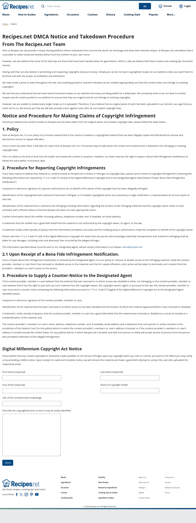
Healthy (101, 477)
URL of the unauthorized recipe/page (22, 397)
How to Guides (27, 14)
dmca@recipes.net (132, 246)
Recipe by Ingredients (107, 487)
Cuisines (92, 14)
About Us (142, 477)
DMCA (141, 492)
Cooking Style (67, 498)
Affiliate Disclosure (172, 487)
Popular (153, 14)
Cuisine (64, 492)
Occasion (65, 487)
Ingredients (51, 14)
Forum (165, 6)
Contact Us (169, 477)
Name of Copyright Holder (114, 384)
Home (5, 24)
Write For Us (144, 482)
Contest (168, 482)
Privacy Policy (144, 498)
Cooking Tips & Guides (108, 492)
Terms (167, 492)
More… (171, 14)
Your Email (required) (13, 384)
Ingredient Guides (106, 498)
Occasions (73, 14)
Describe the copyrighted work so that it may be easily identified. (36, 410)
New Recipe (103, 482)
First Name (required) (13, 371)
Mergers (142, 487)
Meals (63, 477)
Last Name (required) (111, 371)
